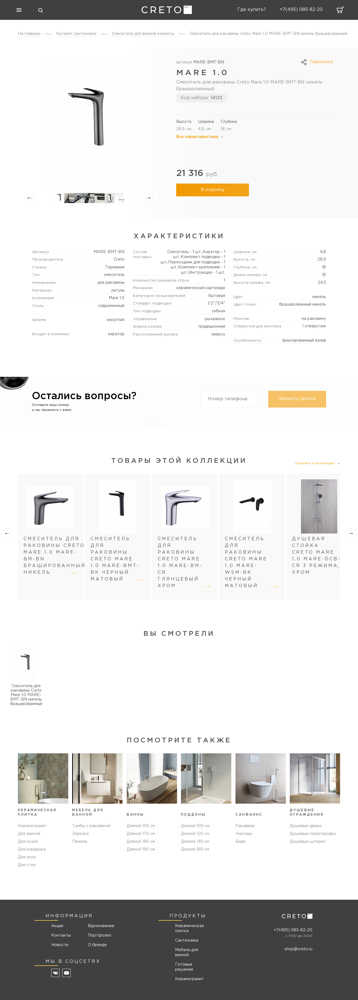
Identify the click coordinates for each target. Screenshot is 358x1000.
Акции (57, 926)
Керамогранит (32, 826)
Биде (240, 841)
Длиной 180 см (141, 841)
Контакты (61, 935)
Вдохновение (99, 926)
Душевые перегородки (313, 833)
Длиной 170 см (141, 833)
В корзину (213, 190)
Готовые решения (184, 967)
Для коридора (32, 849)
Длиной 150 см (141, 826)
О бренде (97, 945)
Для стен (27, 865)
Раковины (245, 826)
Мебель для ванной (186, 952)
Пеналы (79, 841)
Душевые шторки (307, 841)
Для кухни (28, 841)
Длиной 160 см (195, 849)
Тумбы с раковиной (91, 826)
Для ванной (29, 833)
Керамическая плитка (189, 928)
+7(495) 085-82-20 (293, 930)
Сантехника (186, 940)
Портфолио (99, 935)
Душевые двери (306, 826)
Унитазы (243, 833)
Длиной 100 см (195, 826)
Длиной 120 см (195, 833)
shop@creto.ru (298, 949)
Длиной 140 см (195, 841)
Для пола (27, 857)
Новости (59, 945)
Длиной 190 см (141, 849)
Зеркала (80, 833)
